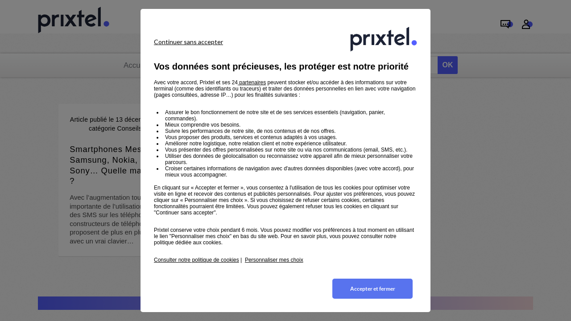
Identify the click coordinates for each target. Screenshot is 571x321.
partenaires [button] (252, 82)
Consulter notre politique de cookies (196, 260)
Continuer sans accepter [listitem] (188, 41)
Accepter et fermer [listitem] (372, 289)
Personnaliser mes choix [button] (274, 260)
